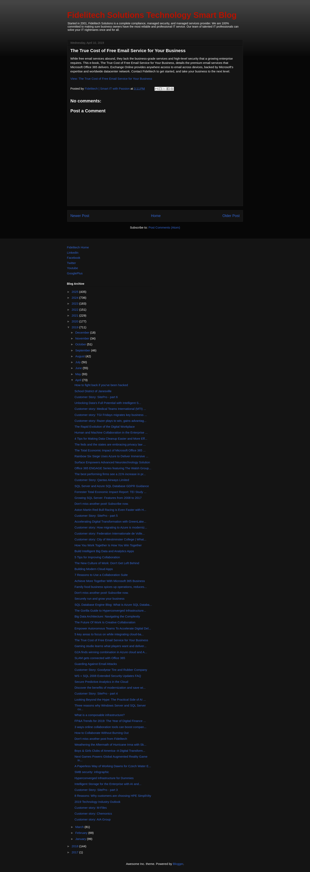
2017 (75, 852)
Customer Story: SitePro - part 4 (96, 693)
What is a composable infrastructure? (100, 715)
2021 (75, 315)
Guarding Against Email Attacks (96, 664)
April (78, 380)
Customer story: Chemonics (93, 813)
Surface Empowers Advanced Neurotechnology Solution (112, 462)
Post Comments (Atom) (164, 227)
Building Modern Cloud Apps (94, 569)
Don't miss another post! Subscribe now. (102, 503)
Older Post (231, 216)
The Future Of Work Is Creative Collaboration (105, 622)
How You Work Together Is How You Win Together (108, 545)
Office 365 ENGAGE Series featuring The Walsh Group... (113, 468)
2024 (75, 297)
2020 (75, 321)
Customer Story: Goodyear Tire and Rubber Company (111, 669)
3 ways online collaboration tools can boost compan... (110, 727)
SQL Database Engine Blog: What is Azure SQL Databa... (113, 604)
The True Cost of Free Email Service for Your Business (111, 640)
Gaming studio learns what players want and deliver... (110, 646)
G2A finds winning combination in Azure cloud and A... (111, 652)
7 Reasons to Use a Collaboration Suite (101, 575)
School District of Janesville (93, 391)
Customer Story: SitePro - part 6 (96, 397)
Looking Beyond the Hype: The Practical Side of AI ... (110, 699)
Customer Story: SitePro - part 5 (96, 515)
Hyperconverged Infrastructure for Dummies (104, 778)
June (79, 368)
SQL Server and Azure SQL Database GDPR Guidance (112, 486)
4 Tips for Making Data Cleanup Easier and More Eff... (111, 438)
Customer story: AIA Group (93, 819)
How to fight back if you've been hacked (101, 385)
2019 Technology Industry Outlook (97, 801)
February (81, 832)
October (81, 344)
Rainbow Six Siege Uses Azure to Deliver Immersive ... (111, 456)
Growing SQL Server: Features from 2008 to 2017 (108, 497)
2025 (75, 291)
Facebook (73, 257)
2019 (75, 327)
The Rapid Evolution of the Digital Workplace (105, 426)
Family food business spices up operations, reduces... (111, 586)
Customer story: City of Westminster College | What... (110, 539)
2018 (75, 846)
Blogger (178, 864)
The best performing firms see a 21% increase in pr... (110, 474)
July (78, 362)
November (82, 338)
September (83, 350)
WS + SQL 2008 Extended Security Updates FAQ (108, 676)
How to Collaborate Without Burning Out (102, 733)
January (81, 839)
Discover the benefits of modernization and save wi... (110, 687)
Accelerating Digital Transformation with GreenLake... (110, 521)
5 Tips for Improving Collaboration (97, 557)
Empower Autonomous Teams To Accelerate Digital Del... (113, 628)
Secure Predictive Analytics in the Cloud (101, 681)
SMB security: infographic (92, 772)
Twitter (71, 263)
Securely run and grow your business (100, 598)
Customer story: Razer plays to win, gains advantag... (110, 420)
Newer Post (79, 216)
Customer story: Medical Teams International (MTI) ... (110, 408)
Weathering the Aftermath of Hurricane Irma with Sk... (110, 744)
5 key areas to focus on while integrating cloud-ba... (109, 634)
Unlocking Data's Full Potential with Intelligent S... (108, 403)
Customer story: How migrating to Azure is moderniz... (111, 527)
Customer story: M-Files (91, 807)
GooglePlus (75, 273)
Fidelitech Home (78, 247)
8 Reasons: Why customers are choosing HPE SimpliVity (113, 795)
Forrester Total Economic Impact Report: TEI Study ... (110, 492)
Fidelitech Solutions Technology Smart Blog (152, 15)
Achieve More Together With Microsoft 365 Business (110, 581)
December (82, 332)
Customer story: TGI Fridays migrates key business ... (111, 415)
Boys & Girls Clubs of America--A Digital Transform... (110, 750)
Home (156, 216)
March (80, 827)
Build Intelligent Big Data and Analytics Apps (104, 551)
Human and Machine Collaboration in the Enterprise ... (111, 432)
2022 (75, 309)
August (80, 356)
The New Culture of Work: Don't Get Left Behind (107, 563)
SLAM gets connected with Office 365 (100, 658)
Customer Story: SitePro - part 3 (96, 789)
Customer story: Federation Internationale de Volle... (110, 533)
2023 (75, 303)
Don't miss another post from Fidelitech (101, 738)
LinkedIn (73, 252)
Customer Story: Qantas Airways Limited (102, 480)
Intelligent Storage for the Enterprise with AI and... (108, 784)
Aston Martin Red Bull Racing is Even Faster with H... (110, 509)
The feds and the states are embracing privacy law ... (110, 444)
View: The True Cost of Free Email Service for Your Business (111, 78)
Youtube (72, 268)
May (78, 374)
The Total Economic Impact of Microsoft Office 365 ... (110, 450)
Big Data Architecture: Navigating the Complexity (107, 616)
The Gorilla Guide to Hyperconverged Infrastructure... (110, 610)
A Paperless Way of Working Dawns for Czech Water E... (113, 766)
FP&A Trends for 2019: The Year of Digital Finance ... (110, 721)
